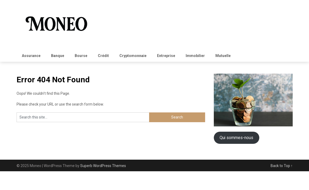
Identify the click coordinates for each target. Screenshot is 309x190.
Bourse (81, 56)
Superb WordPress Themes (103, 166)
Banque (57, 56)
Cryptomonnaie (132, 56)
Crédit (103, 56)
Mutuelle (223, 56)
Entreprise (166, 56)
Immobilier (195, 56)
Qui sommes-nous (236, 137)
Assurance (31, 56)
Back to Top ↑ (282, 166)
